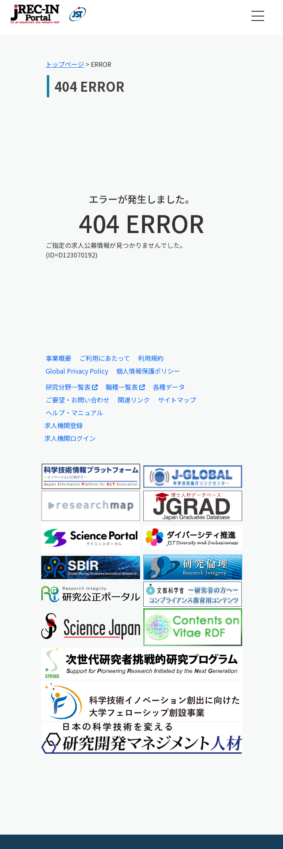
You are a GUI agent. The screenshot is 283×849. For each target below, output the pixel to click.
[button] (258, 16)
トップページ (65, 64)
